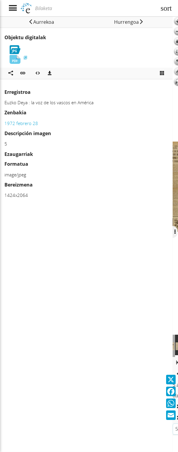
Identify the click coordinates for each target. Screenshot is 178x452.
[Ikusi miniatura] (162, 73)
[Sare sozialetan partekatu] (11, 73)
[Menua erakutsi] (12, 8)
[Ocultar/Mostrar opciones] (174, 232)
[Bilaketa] (95, 8)
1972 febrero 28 (21, 123)
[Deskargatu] (50, 73)
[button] (41, 22)
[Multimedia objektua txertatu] (38, 73)
